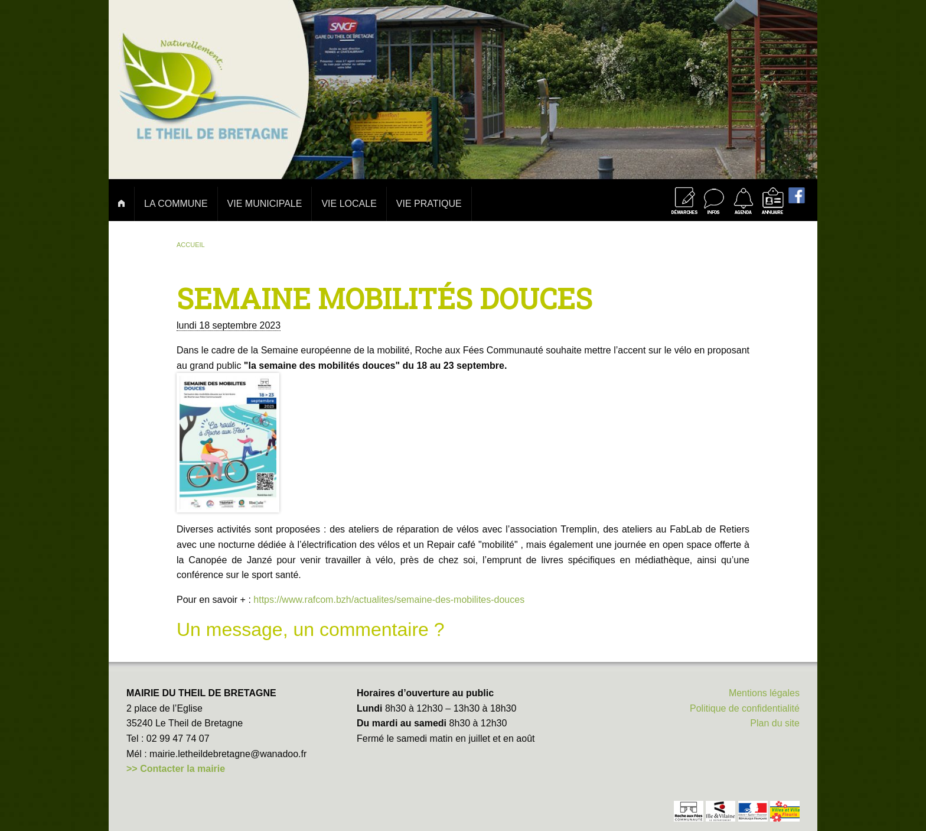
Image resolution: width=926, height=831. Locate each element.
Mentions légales (764, 693)
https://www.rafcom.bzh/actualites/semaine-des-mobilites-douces (388, 600)
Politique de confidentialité (745, 708)
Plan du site (775, 723)
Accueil (191, 244)
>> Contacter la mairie (175, 769)
